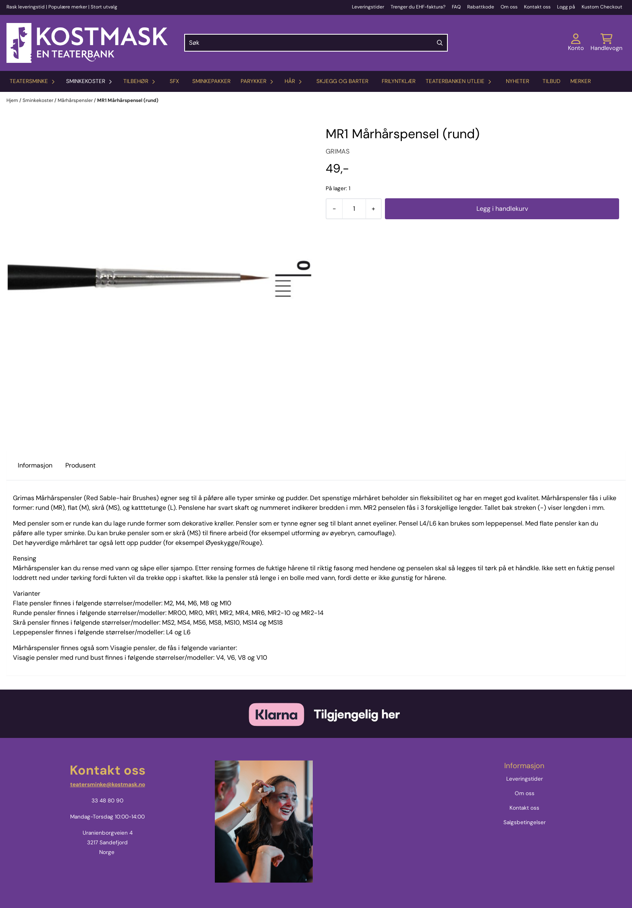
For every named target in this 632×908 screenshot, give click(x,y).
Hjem (12, 100)
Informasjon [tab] (35, 465)
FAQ (456, 7)
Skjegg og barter (342, 81)
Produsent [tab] (80, 465)
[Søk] (316, 43)
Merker (580, 81)
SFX (174, 81)
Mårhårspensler (76, 100)
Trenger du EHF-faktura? (418, 7)
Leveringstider (368, 7)
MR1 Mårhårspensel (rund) (127, 100)
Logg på (566, 7)
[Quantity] (354, 208)
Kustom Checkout (602, 7)
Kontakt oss (537, 7)
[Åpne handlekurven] (606, 42)
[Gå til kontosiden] (576, 42)
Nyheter (517, 81)
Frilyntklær (399, 81)
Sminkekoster (38, 100)
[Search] (440, 43)
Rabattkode (480, 7)
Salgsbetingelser (524, 822)
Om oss (509, 7)
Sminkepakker (211, 81)
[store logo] (87, 43)
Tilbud (551, 81)
